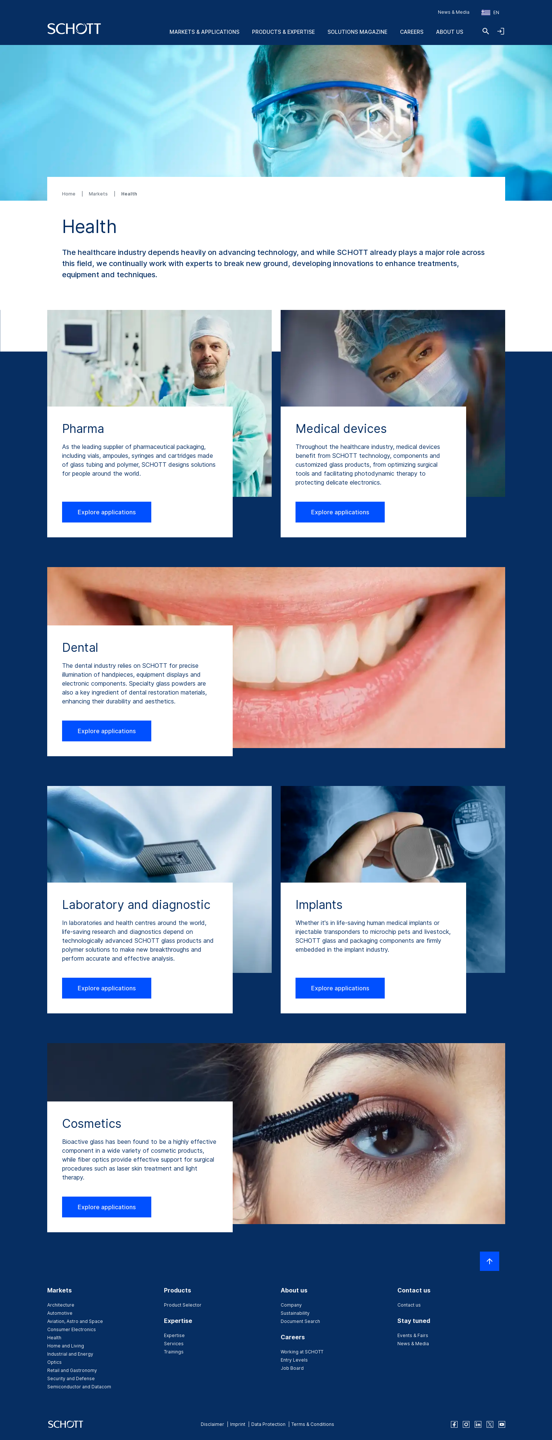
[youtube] (501, 1424)
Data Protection (268, 1424)
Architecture (60, 1305)
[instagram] (466, 1424)
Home (69, 194)
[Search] (485, 31)
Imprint (237, 1424)
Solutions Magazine (357, 32)
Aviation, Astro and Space (75, 1321)
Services (174, 1343)
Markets (99, 194)
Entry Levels (294, 1360)
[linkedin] (478, 1424)
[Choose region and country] (490, 12)
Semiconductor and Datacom (79, 1386)
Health (54, 1337)
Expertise (174, 1335)
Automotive (59, 1313)
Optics (54, 1362)
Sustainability (295, 1313)
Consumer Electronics (71, 1329)
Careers (411, 32)
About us (449, 32)
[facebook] (454, 1424)
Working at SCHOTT (302, 1352)
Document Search (300, 1321)
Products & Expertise (283, 32)
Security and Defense (71, 1378)
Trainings (174, 1352)
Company (291, 1305)
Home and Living (65, 1346)
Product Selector (182, 1305)
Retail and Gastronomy (72, 1370)
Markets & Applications (204, 32)
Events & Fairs (412, 1335)
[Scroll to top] (489, 1261)
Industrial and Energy (70, 1354)
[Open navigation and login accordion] (500, 31)
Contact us (409, 1305)
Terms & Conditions (312, 1424)
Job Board (292, 1368)
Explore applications (107, 512)
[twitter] (490, 1424)
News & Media (453, 12)
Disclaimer (212, 1424)
